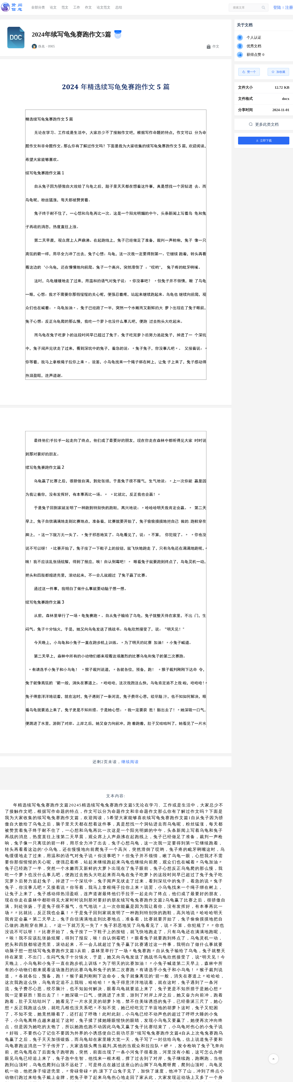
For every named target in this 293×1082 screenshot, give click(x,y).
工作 (76, 7)
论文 (53, 7)
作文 (88, 7)
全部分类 (38, 7)
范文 (65, 7)
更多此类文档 (264, 124)
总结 (118, 7)
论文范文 (103, 7)
